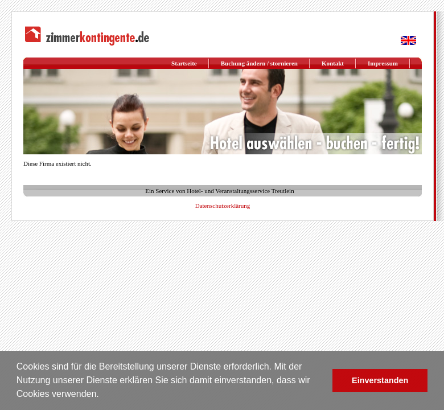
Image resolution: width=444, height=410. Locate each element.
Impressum (383, 63)
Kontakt (333, 63)
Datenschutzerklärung (222, 205)
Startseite (184, 63)
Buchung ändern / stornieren (259, 63)
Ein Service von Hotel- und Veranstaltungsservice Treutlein (219, 190)
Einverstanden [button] (380, 380)
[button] (103, 395)
